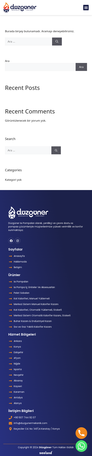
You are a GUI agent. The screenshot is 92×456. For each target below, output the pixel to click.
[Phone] (81, 433)
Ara (7, 61)
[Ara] (57, 42)
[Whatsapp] (81, 446)
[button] (86, 7)
